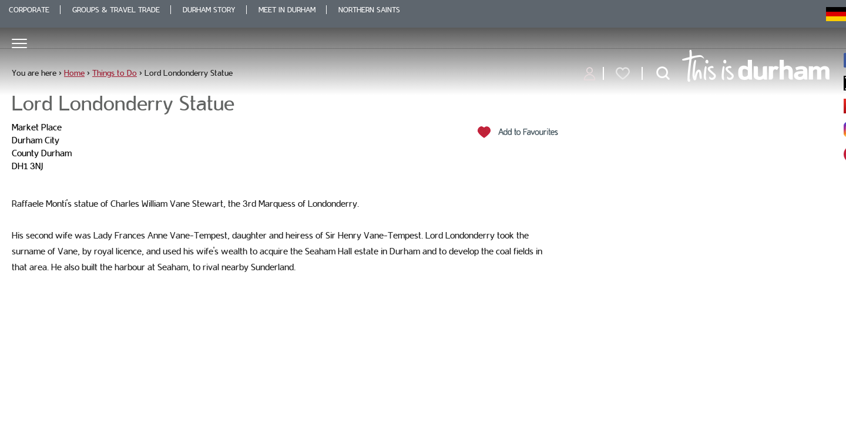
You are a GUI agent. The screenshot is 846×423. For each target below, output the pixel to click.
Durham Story (209, 9)
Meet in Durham (286, 9)
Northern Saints (369, 9)
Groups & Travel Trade (116, 9)
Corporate (29, 9)
